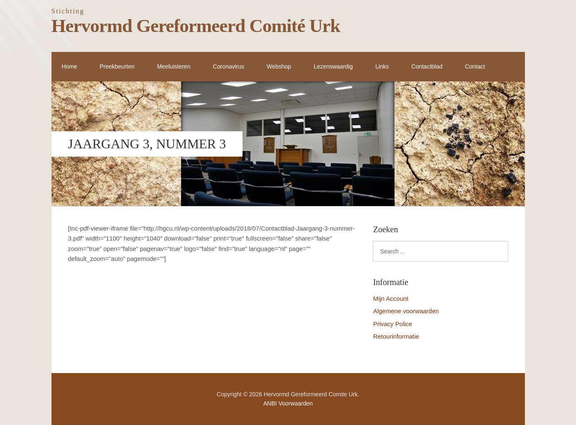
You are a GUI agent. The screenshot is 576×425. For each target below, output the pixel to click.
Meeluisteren (173, 66)
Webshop (279, 66)
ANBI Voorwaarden (288, 403)
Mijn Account (390, 298)
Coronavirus (228, 66)
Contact (475, 66)
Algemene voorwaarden (406, 310)
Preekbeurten (117, 66)
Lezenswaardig (333, 66)
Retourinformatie (396, 336)
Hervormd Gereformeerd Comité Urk (196, 25)
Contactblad (427, 66)
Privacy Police (392, 323)
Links (382, 66)
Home (69, 66)
